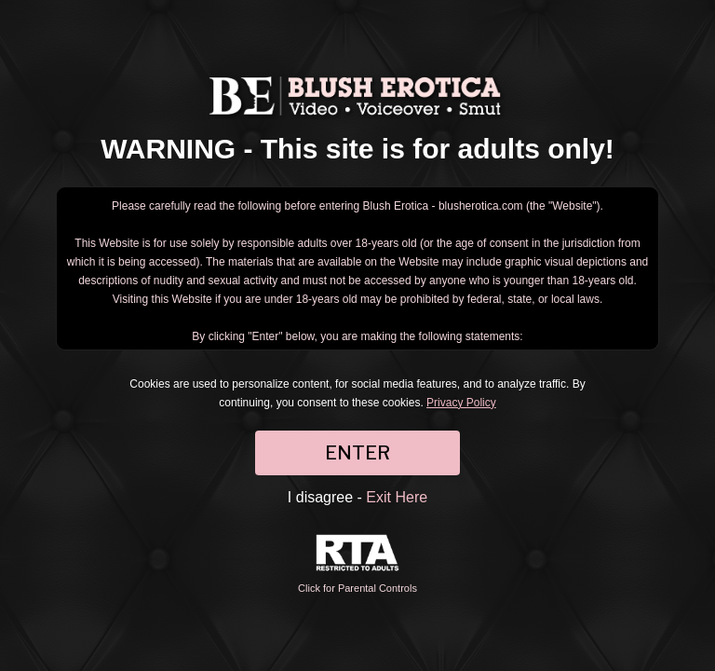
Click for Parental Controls (357, 564)
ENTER (357, 453)
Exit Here (396, 497)
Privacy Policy (461, 402)
